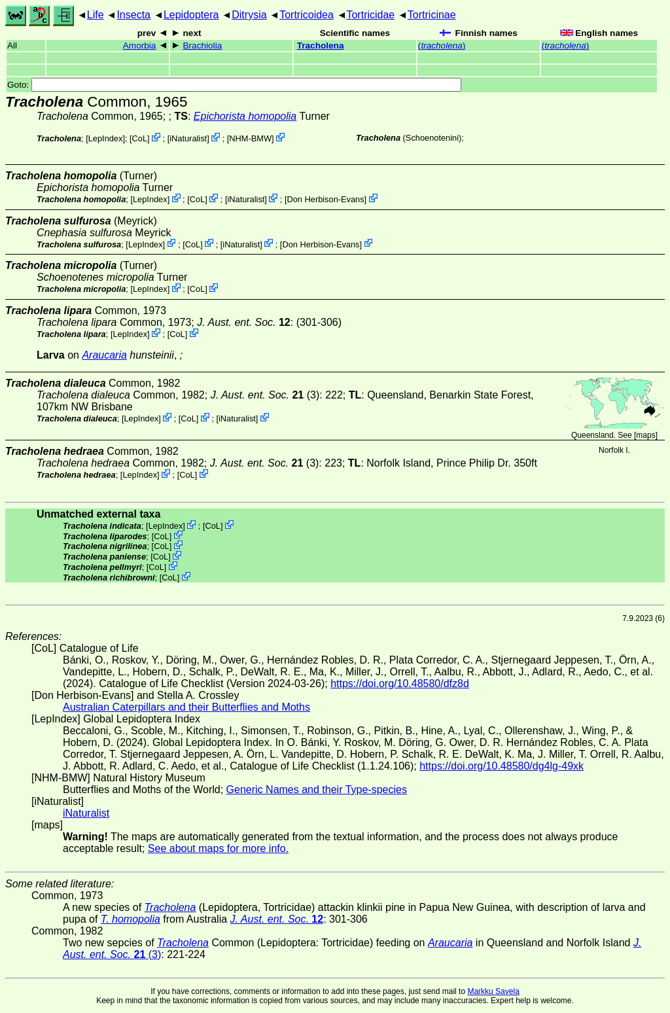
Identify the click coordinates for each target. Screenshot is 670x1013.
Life (95, 14)
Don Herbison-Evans (325, 199)
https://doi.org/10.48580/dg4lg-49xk (501, 766)
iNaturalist (188, 138)
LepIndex (105, 138)
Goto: (234, 85)
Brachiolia (202, 45)
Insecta (133, 14)
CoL (139, 138)
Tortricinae (432, 14)
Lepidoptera (191, 14)
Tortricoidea (306, 14)
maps (645, 435)
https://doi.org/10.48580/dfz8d (399, 683)
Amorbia (139, 45)
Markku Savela (493, 991)
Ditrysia (249, 14)
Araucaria (104, 355)
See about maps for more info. (218, 848)
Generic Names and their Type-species (316, 789)
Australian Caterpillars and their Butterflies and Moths (186, 707)
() (442, 45)
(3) (265, 394)
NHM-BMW (250, 138)
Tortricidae (370, 14)
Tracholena (320, 45)
